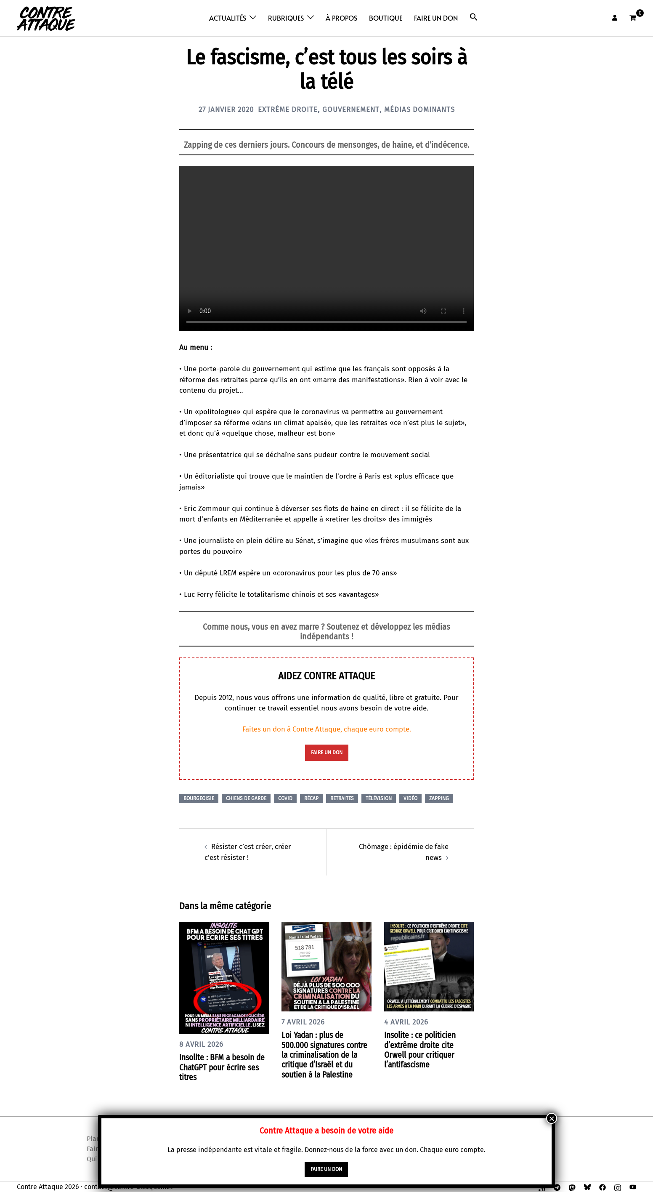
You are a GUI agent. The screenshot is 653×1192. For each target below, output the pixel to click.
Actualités (227, 17)
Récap (311, 798)
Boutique (385, 17)
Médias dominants (425, 109)
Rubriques (286, 17)
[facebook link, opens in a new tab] (602, 1186)
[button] (474, 17)
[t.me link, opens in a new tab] (557, 1186)
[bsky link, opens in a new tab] (587, 1186)
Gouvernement (353, 109)
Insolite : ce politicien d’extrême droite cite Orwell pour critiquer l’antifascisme (422, 1049)
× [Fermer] (552, 1118)
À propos (341, 17)
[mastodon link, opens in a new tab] (572, 1186)
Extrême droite (287, 109)
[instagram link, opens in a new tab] (617, 1186)
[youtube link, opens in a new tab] (632, 1186)
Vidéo (410, 798)
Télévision (379, 798)
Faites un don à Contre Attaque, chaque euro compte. (326, 729)
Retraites (342, 798)
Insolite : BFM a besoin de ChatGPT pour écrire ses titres (219, 1067)
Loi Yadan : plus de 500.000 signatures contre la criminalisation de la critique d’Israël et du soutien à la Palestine (326, 1054)
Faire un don (436, 17)
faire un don (326, 753)
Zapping (439, 798)
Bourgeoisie (198, 798)
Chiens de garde (246, 798)
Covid (285, 798)
